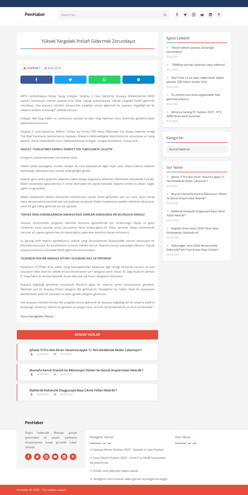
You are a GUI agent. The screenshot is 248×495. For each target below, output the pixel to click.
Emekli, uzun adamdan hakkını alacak (115, 471)
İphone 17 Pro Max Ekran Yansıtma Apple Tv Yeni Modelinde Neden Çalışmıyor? (86, 350)
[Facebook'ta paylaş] (36, 79)
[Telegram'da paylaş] (138, 79)
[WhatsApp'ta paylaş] (104, 79)
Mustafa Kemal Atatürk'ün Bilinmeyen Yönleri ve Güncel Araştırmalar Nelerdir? (86, 370)
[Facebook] (177, 15)
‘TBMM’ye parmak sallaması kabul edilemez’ (195, 64)
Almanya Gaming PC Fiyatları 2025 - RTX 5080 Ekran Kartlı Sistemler (193, 114)
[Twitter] (185, 15)
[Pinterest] (219, 15)
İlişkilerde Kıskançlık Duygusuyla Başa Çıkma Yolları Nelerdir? (73, 390)
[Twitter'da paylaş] (70, 79)
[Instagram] (193, 15)
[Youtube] (202, 15)
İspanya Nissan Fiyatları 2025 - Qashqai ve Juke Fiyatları (128, 449)
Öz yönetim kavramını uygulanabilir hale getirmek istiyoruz (193, 97)
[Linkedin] (210, 15)
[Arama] (165, 15)
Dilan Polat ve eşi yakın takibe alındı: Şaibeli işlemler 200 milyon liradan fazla (195, 79)
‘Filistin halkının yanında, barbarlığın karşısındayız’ (190, 49)
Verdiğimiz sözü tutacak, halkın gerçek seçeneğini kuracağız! (130, 479)
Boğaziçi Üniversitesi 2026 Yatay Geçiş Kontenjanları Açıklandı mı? (192, 230)
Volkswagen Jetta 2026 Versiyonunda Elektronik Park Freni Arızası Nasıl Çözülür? (192, 247)
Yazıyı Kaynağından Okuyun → (38, 316)
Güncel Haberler (179, 149)
